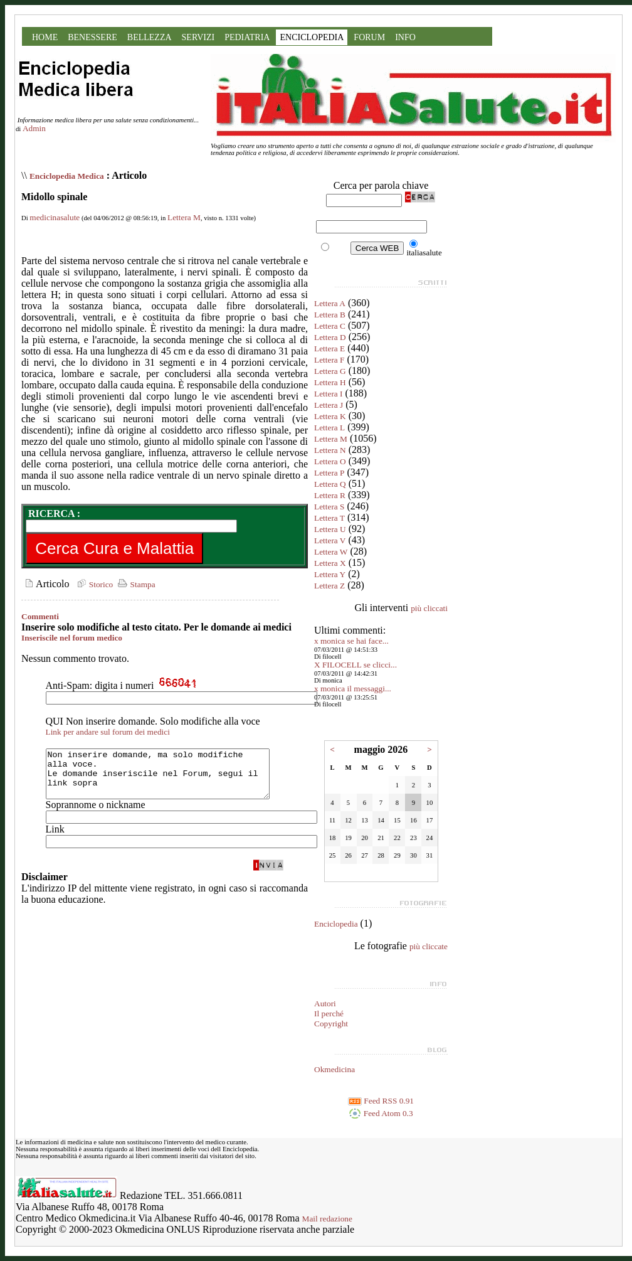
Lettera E (329, 348)
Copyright (331, 1023)
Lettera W (330, 551)
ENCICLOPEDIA (312, 37)
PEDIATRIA (247, 37)
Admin (34, 128)
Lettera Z (329, 585)
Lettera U (330, 529)
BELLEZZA (149, 37)
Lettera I (328, 393)
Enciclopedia (336, 923)
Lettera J (328, 405)
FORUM (369, 37)
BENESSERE (92, 37)
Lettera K (330, 416)
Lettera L (329, 427)
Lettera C (329, 326)
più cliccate (428, 946)
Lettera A (329, 303)
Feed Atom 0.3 (381, 1113)
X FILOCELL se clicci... (355, 664)
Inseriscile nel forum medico (71, 637)
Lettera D (330, 337)
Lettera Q (330, 484)
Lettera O (330, 461)
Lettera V (329, 540)
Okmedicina (334, 1069)
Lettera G (330, 371)
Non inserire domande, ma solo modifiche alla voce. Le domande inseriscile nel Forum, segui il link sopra (171, 778)
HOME (45, 37)
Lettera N (330, 450)
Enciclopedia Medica (66, 176)
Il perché (329, 1013)
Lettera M (184, 217)
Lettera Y (329, 574)
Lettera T (329, 518)
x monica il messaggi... (352, 688)
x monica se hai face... (351, 641)
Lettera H (330, 382)
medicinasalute (54, 217)
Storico (93, 584)
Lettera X (330, 563)
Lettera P (329, 472)
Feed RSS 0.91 (381, 1100)
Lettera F (329, 359)
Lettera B (329, 314)
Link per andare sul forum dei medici (108, 732)
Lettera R (329, 495)
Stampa (135, 584)
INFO (405, 37)
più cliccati (429, 608)
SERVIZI (198, 37)
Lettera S (329, 506)
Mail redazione (327, 1218)
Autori (325, 1003)
